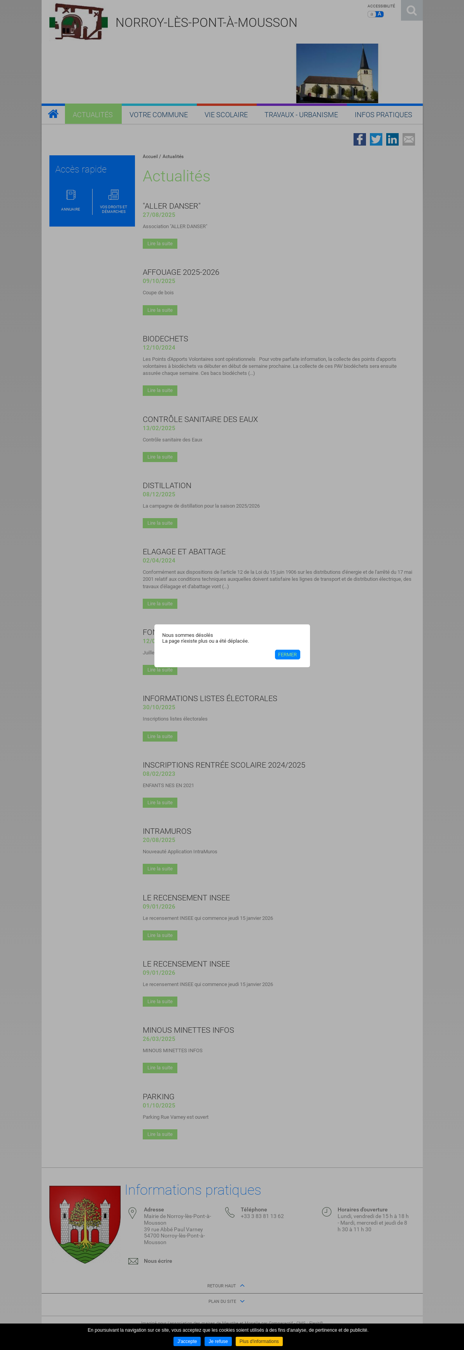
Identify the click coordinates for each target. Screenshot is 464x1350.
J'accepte (187, 1341)
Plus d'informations (259, 1341)
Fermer (287, 654)
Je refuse (218, 1341)
